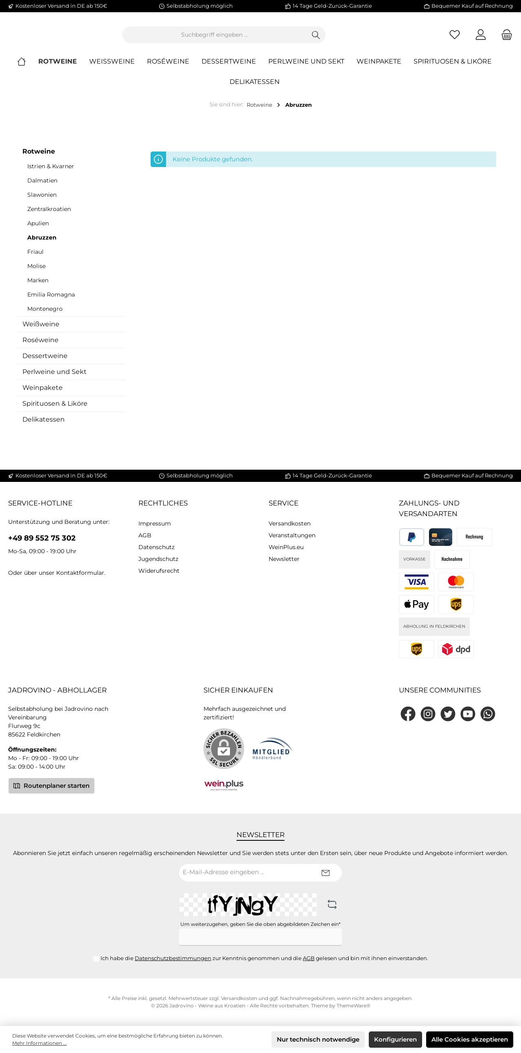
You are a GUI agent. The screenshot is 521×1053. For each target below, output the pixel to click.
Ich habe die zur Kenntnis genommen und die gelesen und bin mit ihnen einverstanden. (264, 958)
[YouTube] (468, 714)
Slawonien (42, 201)
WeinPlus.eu (286, 547)
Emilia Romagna (51, 301)
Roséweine (40, 346)
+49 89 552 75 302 (42, 538)
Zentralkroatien (49, 215)
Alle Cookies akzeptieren (469, 1039)
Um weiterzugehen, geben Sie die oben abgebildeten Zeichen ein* (260, 924)
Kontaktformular (80, 572)
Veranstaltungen (292, 535)
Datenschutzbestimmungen (173, 958)
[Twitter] (448, 714)
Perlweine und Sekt (54, 378)
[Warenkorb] (504, 38)
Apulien (38, 229)
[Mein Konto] (481, 38)
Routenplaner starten (51, 785)
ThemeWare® (353, 1005)
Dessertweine (45, 362)
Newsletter (284, 559)
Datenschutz (156, 547)
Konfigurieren (395, 1039)
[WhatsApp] (488, 714)
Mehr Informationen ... (39, 1043)
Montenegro (45, 315)
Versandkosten (290, 523)
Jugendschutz (158, 559)
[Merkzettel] (455, 38)
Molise (36, 272)
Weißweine (40, 330)
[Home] (27, 68)
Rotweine (38, 158)
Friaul (35, 258)
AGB (144, 535)
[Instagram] (428, 714)
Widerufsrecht (159, 570)
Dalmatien (42, 187)
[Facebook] (408, 714)
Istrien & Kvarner (50, 172)
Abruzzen (42, 244)
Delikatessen (43, 426)
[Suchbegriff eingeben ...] (259, 38)
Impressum (154, 523)
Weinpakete (42, 394)
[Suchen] (360, 38)
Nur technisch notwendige (318, 1039)
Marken (37, 286)
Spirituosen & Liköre (55, 410)
